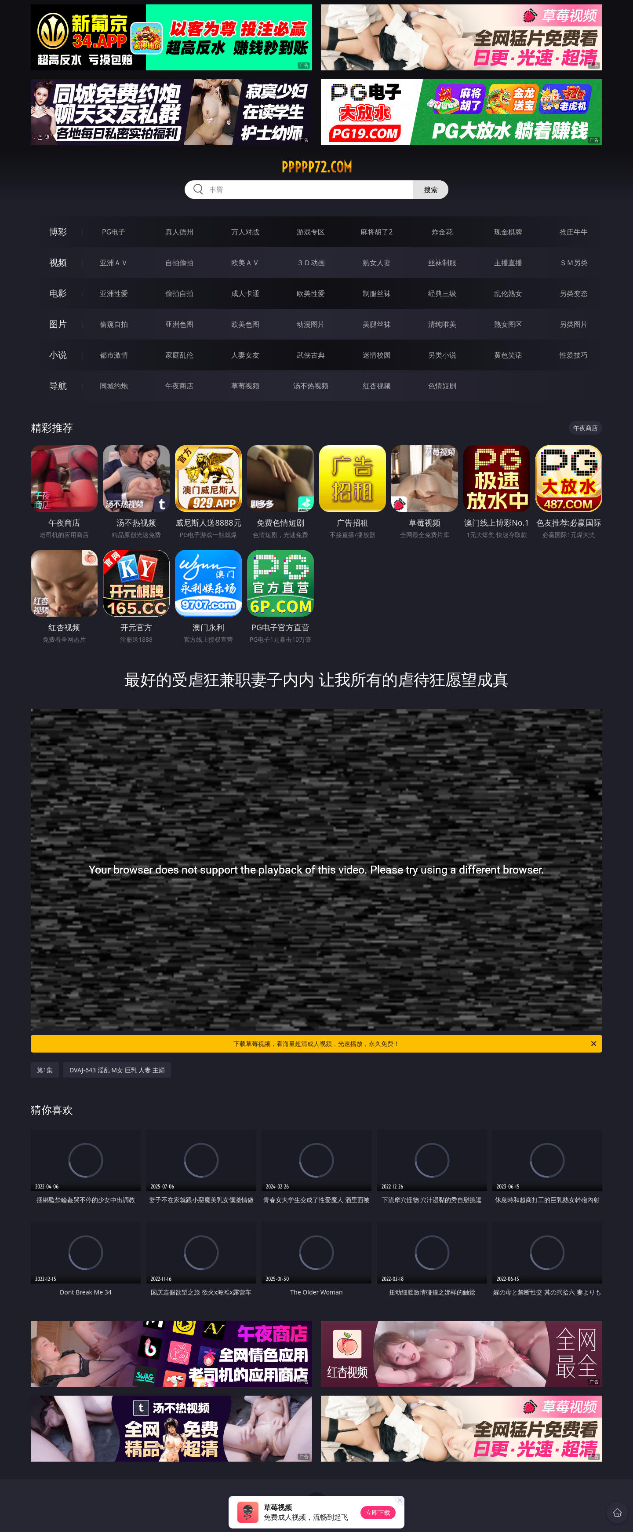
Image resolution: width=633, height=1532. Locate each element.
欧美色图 (245, 324)
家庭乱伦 (179, 355)
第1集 (45, 1070)
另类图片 (574, 324)
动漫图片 (311, 324)
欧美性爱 (311, 293)
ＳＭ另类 (574, 262)
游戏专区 (311, 232)
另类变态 (574, 293)
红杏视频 (377, 386)
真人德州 (179, 232)
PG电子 (113, 232)
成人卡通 (245, 293)
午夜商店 (179, 386)
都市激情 (114, 355)
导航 (58, 385)
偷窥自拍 (114, 324)
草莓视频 (245, 386)
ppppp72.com (316, 167)
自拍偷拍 (179, 262)
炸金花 (442, 232)
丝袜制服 (442, 262)
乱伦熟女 (508, 293)
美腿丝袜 (377, 324)
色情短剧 (442, 386)
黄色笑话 (508, 355)
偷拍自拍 (179, 293)
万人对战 (245, 232)
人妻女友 (245, 355)
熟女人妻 (377, 262)
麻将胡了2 (376, 232)
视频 (58, 262)
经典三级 (442, 293)
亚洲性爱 (114, 293)
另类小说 (442, 355)
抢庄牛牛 (574, 232)
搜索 (431, 189)
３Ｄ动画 (311, 262)
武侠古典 (311, 355)
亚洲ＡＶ (114, 262)
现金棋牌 (508, 232)
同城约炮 (114, 386)
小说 (58, 355)
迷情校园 (377, 355)
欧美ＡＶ (245, 262)
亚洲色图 (179, 324)
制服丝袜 (377, 293)
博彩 (58, 232)
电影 (58, 293)
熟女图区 (508, 324)
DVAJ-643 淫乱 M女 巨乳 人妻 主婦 (117, 1070)
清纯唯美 (442, 324)
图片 (58, 324)
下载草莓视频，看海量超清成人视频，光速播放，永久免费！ (415, 1043)
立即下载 (378, 1512)
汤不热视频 (310, 386)
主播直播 (508, 262)
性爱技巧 (574, 355)
